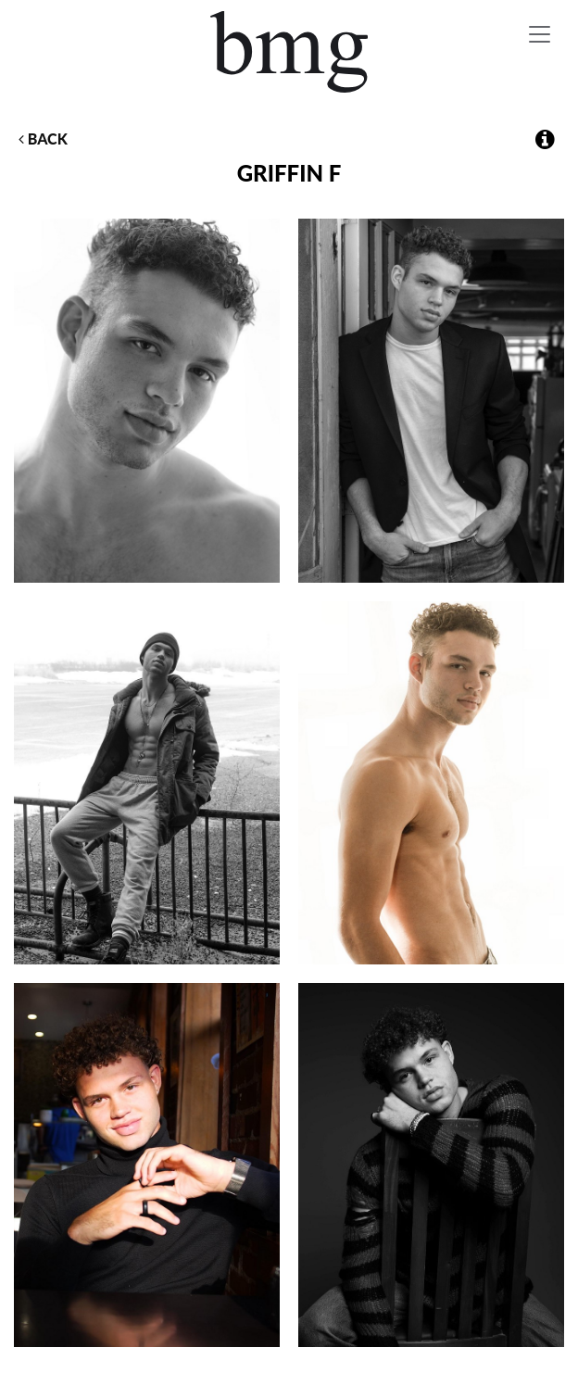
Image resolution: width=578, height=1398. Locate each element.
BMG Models (288, 52)
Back (43, 138)
